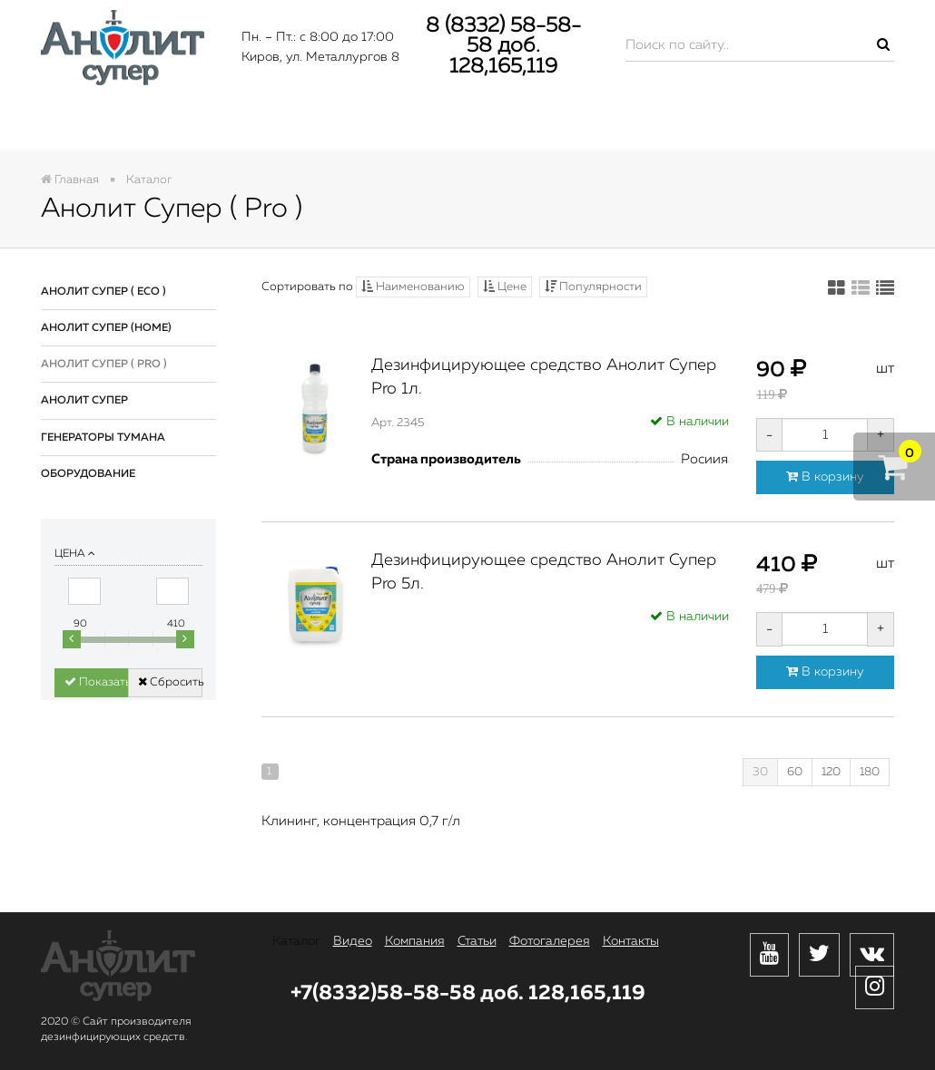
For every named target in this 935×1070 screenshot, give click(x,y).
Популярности (593, 286)
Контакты (819, 124)
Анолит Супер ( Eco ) (103, 292)
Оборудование (88, 474)
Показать (96, 682)
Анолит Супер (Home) (106, 328)
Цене (505, 286)
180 (870, 772)
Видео (237, 124)
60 (794, 772)
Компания (374, 124)
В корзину (825, 476)
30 (760, 772)
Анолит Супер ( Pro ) (104, 364)
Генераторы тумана (103, 438)
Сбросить (170, 682)
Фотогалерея (660, 124)
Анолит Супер (84, 400)
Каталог (109, 124)
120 (831, 772)
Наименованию (413, 286)
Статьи (513, 124)
